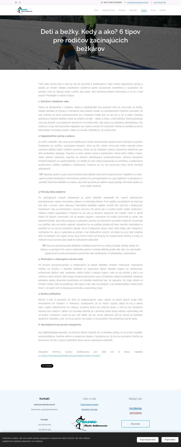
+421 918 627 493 (159, 2)
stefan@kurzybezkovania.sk (137, 2)
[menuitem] (92, 10)
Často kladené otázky (90, 404)
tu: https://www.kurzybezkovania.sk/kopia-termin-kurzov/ (69, 355)
